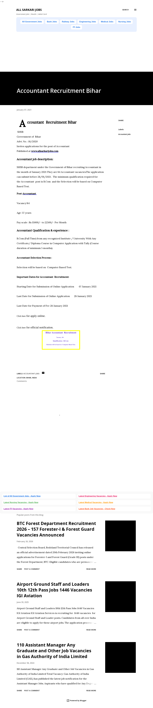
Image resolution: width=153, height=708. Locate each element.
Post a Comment (32, 570)
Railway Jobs (77, 22)
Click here (21, 317)
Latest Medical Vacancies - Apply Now (96, 503)
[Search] (125, 9)
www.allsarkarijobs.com (44, 151)
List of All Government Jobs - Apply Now (22, 497)
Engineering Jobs (100, 22)
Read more (91, 570)
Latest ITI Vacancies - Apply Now (18, 510)
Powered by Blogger (76, 701)
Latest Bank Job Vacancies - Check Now (97, 510)
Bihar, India (31, 378)
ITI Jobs (86, 27)
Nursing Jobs (69, 27)
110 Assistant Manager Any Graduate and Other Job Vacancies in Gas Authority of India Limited (54, 651)
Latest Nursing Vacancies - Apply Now (21, 503)
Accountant (30, 194)
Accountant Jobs (124, 135)
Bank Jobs (58, 22)
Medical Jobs (122, 22)
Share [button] (121, 121)
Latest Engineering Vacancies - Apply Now (98, 497)
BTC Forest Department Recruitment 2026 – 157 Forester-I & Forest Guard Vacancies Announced (56, 530)
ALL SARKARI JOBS (29, 10)
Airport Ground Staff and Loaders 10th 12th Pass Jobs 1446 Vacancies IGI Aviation (54, 590)
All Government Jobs (35, 22)
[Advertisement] (71, 55)
